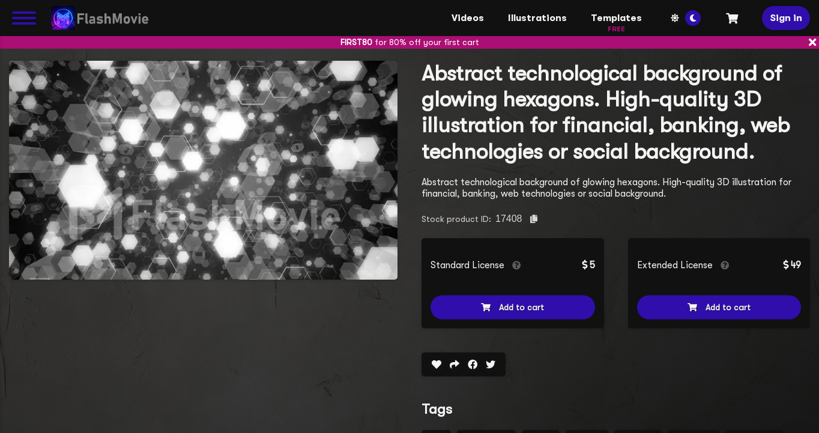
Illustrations (537, 18)
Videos (468, 18)
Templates (616, 21)
